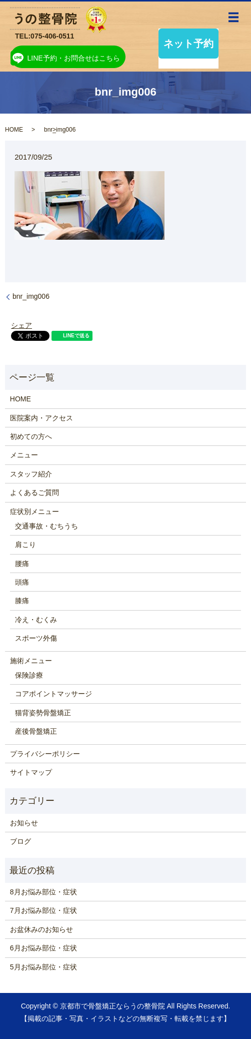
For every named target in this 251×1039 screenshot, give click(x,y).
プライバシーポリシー (45, 754)
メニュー (24, 455)
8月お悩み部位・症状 (43, 892)
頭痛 (22, 582)
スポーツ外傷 (36, 638)
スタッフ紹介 (31, 474)
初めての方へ (31, 436)
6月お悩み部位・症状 (43, 948)
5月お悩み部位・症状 (43, 967)
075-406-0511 (52, 36)
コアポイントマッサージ (53, 694)
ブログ (20, 841)
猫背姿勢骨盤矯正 (43, 713)
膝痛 (22, 601)
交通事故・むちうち (46, 526)
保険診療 (29, 675)
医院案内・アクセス (41, 418)
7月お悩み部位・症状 (43, 910)
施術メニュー (31, 661)
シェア (21, 325)
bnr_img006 (31, 296)
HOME (14, 129)
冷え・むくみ (36, 620)
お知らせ (24, 823)
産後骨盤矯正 (36, 731)
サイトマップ (31, 772)
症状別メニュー (34, 511)
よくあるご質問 (34, 492)
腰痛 (22, 564)
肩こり (25, 545)
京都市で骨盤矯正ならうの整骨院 (112, 1006)
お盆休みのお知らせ (41, 929)
